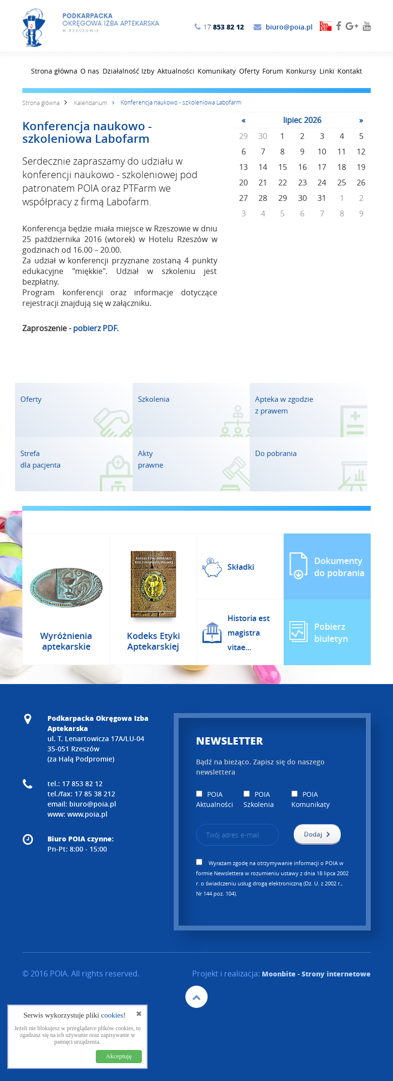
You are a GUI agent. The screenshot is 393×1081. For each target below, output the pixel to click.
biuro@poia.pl (289, 26)
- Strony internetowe (316, 973)
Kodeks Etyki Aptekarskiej (153, 641)
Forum (272, 71)
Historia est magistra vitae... (248, 633)
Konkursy (301, 71)
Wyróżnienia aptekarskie (66, 641)
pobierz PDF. (96, 328)
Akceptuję (119, 1056)
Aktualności (176, 71)
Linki (326, 71)
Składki (240, 567)
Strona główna (54, 71)
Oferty (249, 71)
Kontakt (349, 71)
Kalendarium (90, 103)
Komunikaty (216, 71)
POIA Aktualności (214, 799)
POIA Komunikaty (310, 799)
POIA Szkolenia (258, 799)
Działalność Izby (128, 71)
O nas (89, 71)
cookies (112, 1015)
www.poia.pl (87, 814)
